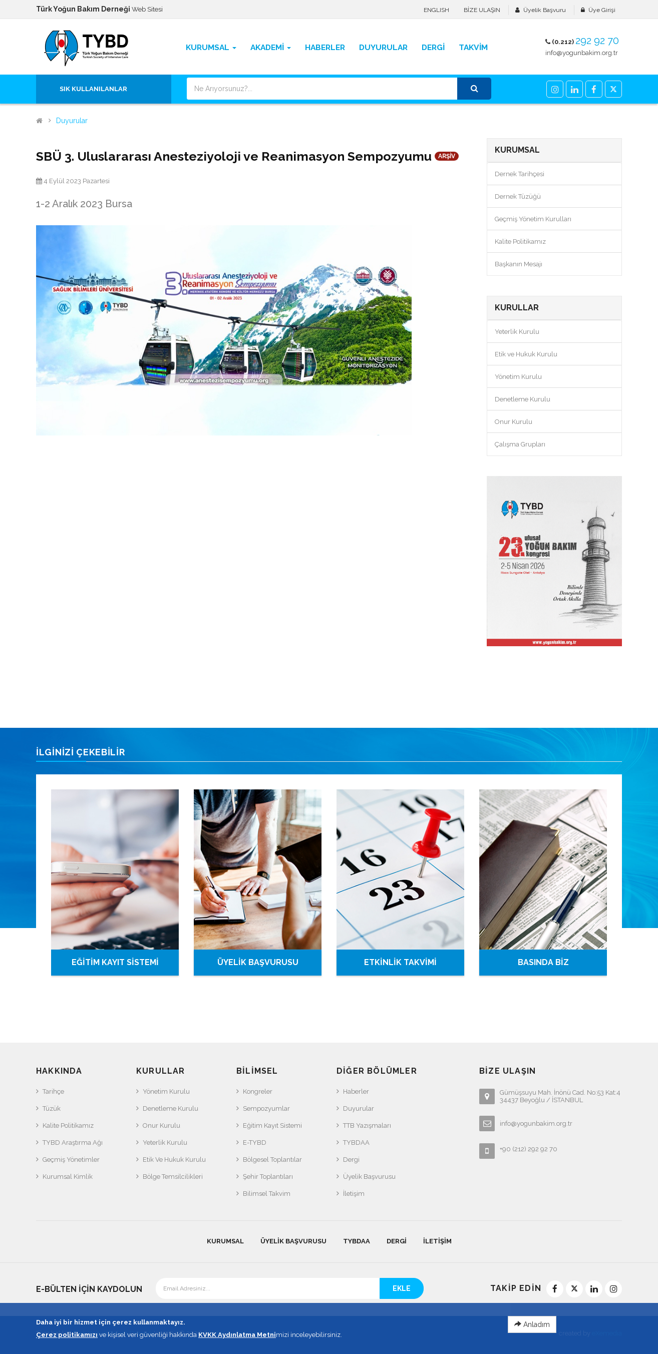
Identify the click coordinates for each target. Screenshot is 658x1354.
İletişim (354, 1193)
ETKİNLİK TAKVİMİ (400, 962)
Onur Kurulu (513, 421)
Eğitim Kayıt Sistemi (272, 1125)
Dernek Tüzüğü (518, 196)
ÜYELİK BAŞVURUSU (257, 962)
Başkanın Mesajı (518, 264)
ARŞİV (446, 156)
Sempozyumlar (266, 1108)
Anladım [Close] (532, 1342)
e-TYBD (254, 1142)
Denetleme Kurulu (522, 399)
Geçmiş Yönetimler (71, 1159)
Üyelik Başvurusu (369, 1176)
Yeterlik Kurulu (517, 331)
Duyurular (72, 121)
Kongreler (257, 1091)
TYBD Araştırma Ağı (73, 1142)
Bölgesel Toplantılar (272, 1159)
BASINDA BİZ (543, 962)
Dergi (351, 1159)
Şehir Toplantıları (268, 1176)
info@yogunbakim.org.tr (581, 53)
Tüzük (52, 1108)
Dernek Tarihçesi (519, 174)
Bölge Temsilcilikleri (173, 1176)
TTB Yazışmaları (367, 1125)
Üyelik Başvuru (544, 10)
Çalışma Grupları (520, 444)
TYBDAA (356, 1142)
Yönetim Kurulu (518, 376)
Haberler (356, 1091)
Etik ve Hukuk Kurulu (526, 354)
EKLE (402, 1288)
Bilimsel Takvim (266, 1193)
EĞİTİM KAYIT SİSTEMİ (115, 962)
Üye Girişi (601, 10)
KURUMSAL (225, 1241)
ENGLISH (436, 10)
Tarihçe (53, 1091)
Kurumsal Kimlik (68, 1176)
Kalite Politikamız (520, 241)
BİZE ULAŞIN (482, 10)
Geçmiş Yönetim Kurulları (533, 219)
